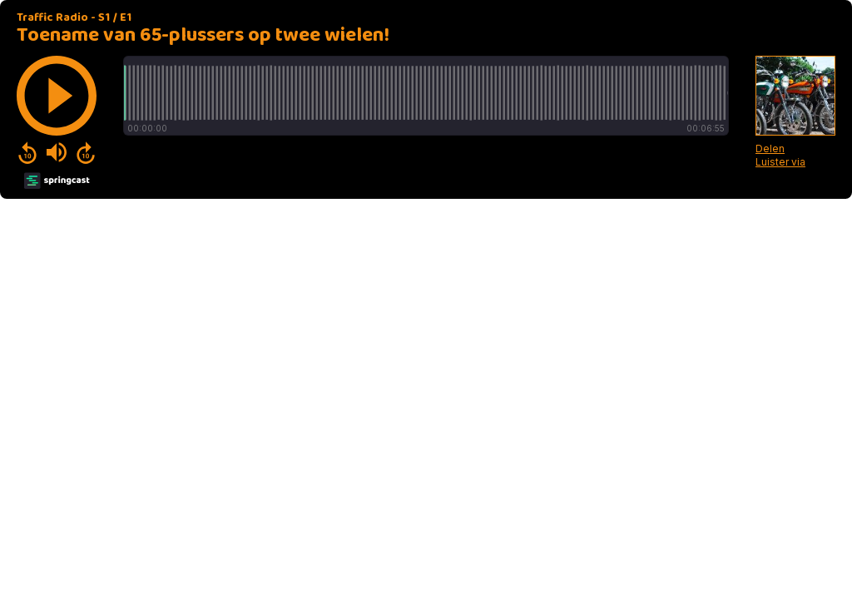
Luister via (780, 162)
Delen (770, 148)
